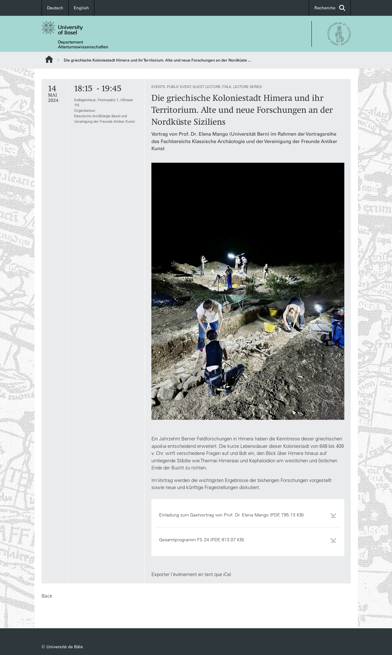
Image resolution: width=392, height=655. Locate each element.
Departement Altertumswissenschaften (83, 44)
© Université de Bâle (62, 646)
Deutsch (55, 7)
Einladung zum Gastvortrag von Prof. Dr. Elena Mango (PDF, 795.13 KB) (247, 515)
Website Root (49, 59)
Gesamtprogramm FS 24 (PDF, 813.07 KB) (247, 540)
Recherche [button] (329, 8)
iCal (227, 574)
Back (47, 596)
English (81, 7)
